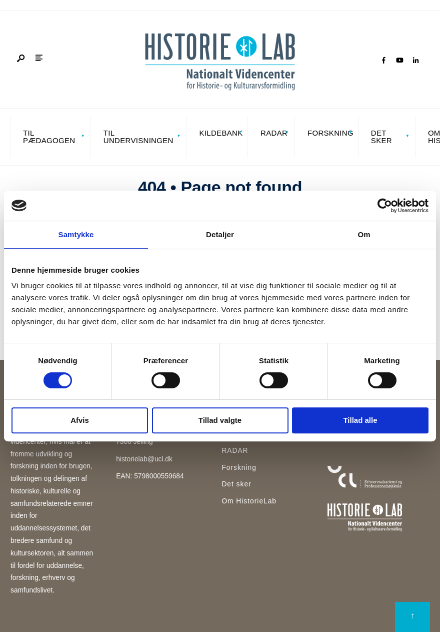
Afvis (79, 420)
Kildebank (221, 133)
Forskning (330, 133)
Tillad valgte (220, 420)
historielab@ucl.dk (144, 459)
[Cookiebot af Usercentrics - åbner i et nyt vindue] (384, 205)
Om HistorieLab (249, 501)
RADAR (274, 133)
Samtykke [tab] (76, 234)
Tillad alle (360, 420)
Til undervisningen (139, 137)
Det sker (381, 137)
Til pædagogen (49, 137)
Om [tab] (364, 234)
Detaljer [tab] (220, 234)
